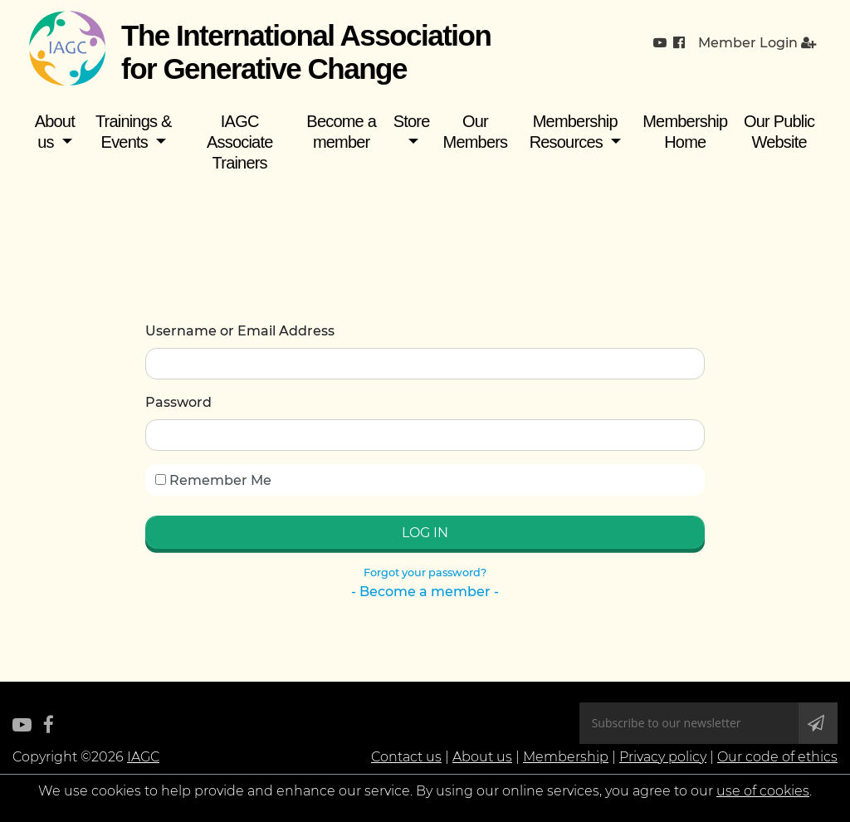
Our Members (475, 131)
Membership (565, 757)
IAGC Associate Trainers (240, 142)
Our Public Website (779, 131)
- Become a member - (425, 591)
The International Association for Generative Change (306, 52)
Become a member (341, 131)
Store (411, 121)
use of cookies (762, 791)
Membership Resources (574, 131)
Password (178, 402)
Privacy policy (662, 757)
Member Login (757, 43)
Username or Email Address (240, 331)
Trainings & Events (133, 131)
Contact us (406, 757)
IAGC (143, 757)
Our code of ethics (777, 757)
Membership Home (684, 131)
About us (55, 131)
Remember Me (213, 480)
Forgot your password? (425, 572)
